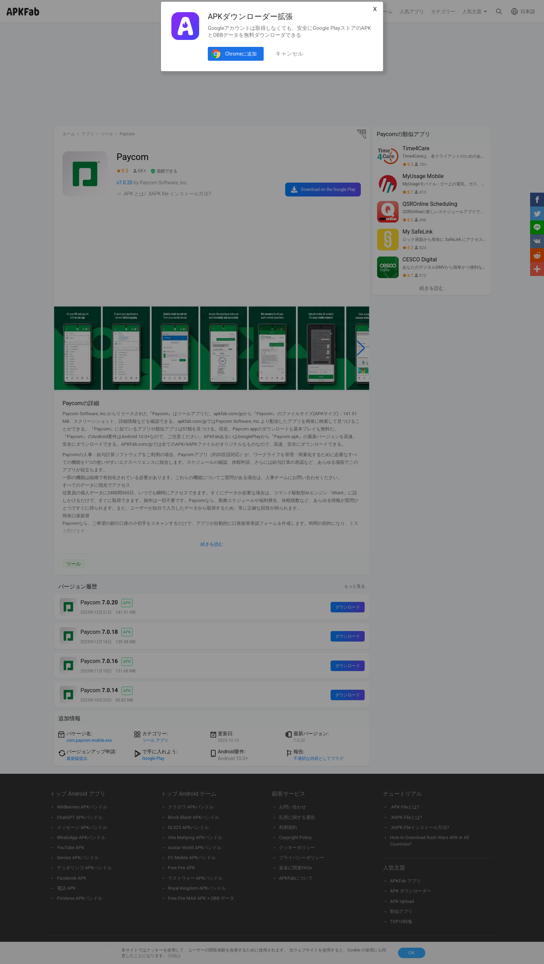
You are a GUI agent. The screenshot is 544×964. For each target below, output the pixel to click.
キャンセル (289, 54)
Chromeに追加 (241, 54)
